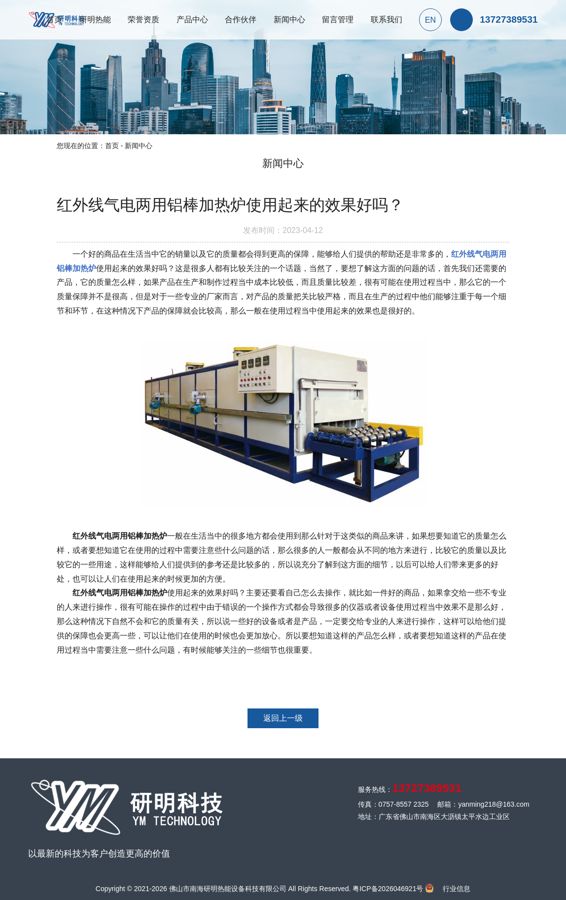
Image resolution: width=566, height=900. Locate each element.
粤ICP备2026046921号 (388, 889)
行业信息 (456, 889)
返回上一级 (283, 718)
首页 (112, 146)
